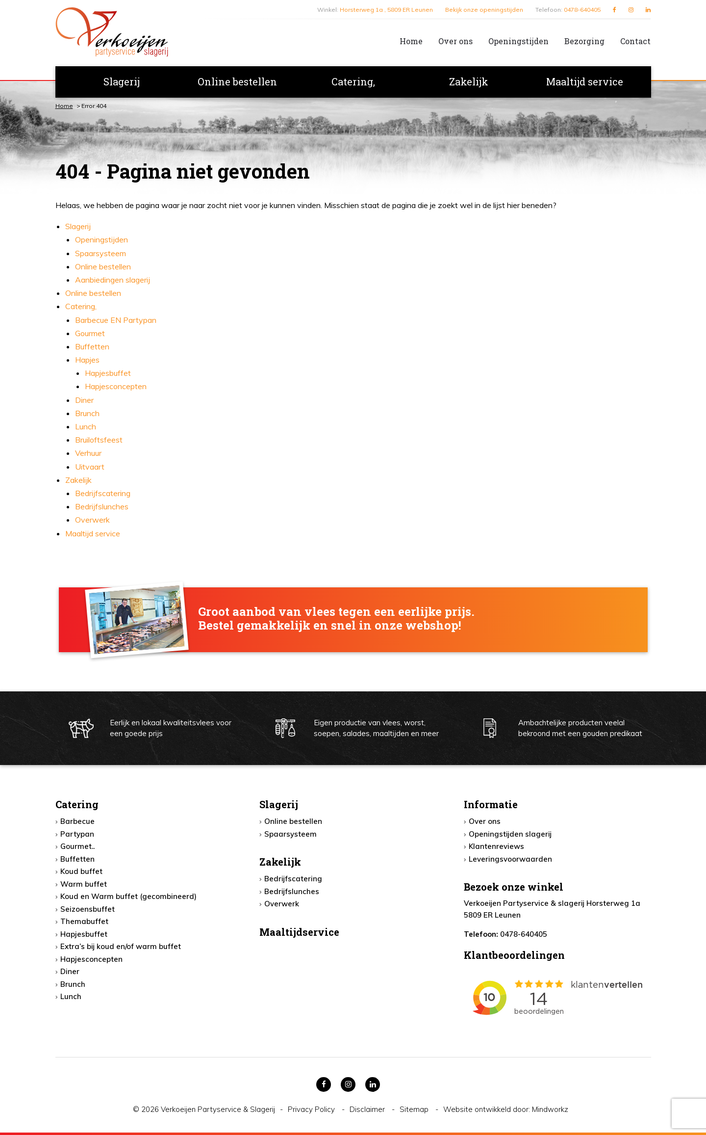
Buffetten (92, 346)
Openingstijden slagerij (510, 834)
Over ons (455, 41)
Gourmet (90, 333)
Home (411, 41)
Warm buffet (83, 884)
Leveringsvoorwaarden (510, 859)
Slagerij (121, 81)
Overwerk (92, 520)
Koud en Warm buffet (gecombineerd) (128, 896)
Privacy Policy (312, 1109)
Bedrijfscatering (102, 493)
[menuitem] (403, 41)
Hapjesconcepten (116, 386)
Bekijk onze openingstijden (484, 9)
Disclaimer (368, 1109)
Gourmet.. (77, 846)
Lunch (85, 426)
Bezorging (584, 41)
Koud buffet (81, 871)
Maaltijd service (584, 81)
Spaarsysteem (100, 253)
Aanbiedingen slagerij (112, 280)
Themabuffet (84, 921)
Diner (84, 400)
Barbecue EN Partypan (115, 320)
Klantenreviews (496, 846)
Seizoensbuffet (87, 909)
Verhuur (88, 453)
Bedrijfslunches (101, 506)
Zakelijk (468, 81)
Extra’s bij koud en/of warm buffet (120, 946)
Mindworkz (550, 1109)
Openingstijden (518, 41)
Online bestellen (237, 81)
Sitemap (415, 1109)
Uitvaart (89, 467)
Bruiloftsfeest (99, 440)
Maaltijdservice (299, 931)
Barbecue (77, 821)
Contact (635, 41)
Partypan (77, 834)
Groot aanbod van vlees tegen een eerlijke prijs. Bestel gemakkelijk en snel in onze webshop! (336, 619)
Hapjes (87, 360)
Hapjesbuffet (108, 373)
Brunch (87, 413)
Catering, (353, 81)
